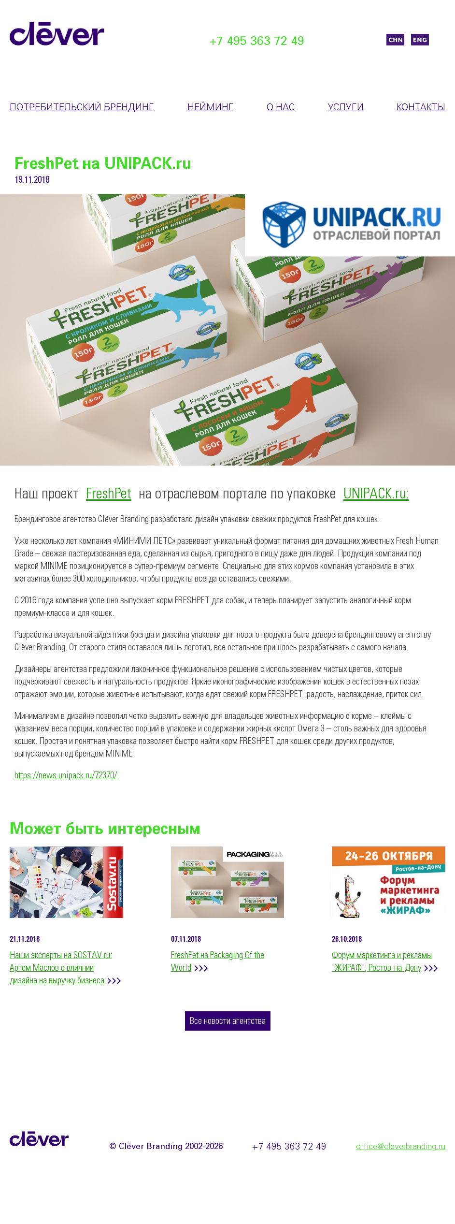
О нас (281, 107)
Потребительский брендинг (82, 107)
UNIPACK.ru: (376, 494)
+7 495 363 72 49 (257, 41)
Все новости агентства (228, 1021)
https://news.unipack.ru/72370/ (65, 776)
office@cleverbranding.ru (400, 1147)
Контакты (421, 107)
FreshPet (108, 494)
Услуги (346, 107)
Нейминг (210, 107)
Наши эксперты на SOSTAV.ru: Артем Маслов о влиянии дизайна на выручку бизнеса (61, 968)
